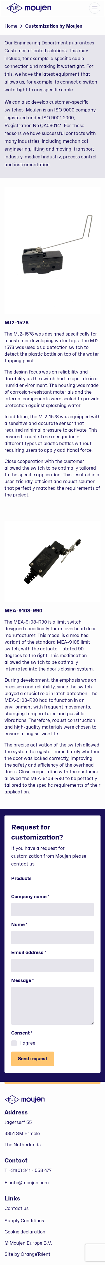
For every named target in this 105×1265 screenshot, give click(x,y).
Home (10, 26)
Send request (32, 1058)
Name (29, 924)
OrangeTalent (35, 1254)
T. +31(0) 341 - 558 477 (28, 1170)
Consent (31, 1033)
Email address (38, 952)
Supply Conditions (24, 1220)
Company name (40, 896)
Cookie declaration (24, 1232)
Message (32, 980)
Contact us (16, 1208)
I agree (23, 1043)
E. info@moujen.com (26, 1182)
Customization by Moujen (53, 26)
